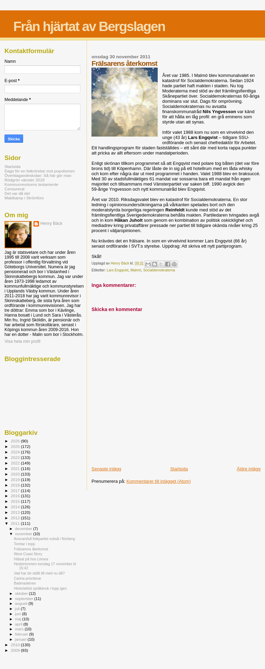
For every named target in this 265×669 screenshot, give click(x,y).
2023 (16, 457)
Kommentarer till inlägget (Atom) (158, 481)
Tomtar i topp (24, 544)
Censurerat (14, 189)
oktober (22, 593)
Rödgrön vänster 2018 (24, 180)
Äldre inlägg (249, 468)
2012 (16, 518)
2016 (16, 495)
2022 (16, 463)
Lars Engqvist (117, 270)
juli (18, 609)
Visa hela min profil (22, 341)
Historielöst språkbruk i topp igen (40, 588)
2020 (16, 474)
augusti (22, 603)
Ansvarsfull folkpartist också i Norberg (44, 539)
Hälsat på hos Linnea (31, 559)
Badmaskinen (25, 583)
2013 (16, 512)
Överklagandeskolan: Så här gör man (37, 175)
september (25, 599)
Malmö (135, 270)
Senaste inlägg (106, 468)
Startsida (179, 468)
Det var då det (17, 193)
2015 (16, 501)
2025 (16, 446)
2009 (16, 650)
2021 (16, 468)
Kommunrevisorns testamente (31, 184)
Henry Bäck (51, 223)
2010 (16, 644)
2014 (16, 507)
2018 (16, 485)
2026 (16, 441)
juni (18, 614)
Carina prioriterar (27, 578)
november (24, 534)
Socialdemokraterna (159, 270)
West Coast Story (28, 554)
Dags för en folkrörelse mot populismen (39, 171)
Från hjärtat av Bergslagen (89, 26)
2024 (16, 452)
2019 (16, 479)
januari (21, 639)
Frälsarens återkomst (31, 549)
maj (18, 619)
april (19, 624)
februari (22, 634)
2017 (16, 490)
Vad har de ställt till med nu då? (39, 573)
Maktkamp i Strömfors (24, 198)
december (24, 529)
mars (20, 629)
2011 (16, 523)
